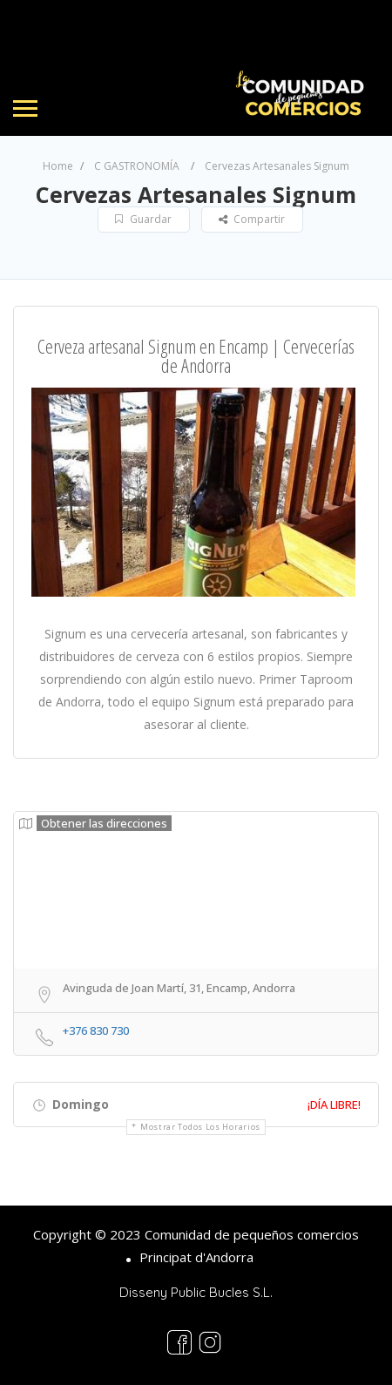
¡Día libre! (334, 1104)
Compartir (252, 219)
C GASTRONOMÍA (136, 166)
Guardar (143, 219)
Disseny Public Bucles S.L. (196, 1292)
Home (58, 166)
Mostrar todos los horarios (200, 1126)
